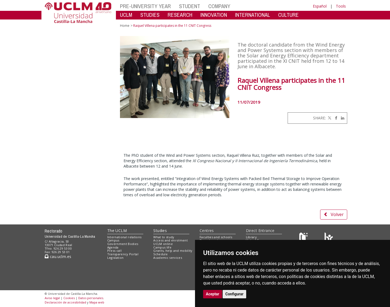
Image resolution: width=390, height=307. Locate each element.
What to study (163, 237)
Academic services (167, 258)
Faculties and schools (216, 237)
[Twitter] (329, 117)
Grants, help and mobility (172, 251)
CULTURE (288, 14)
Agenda (113, 247)
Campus (113, 240)
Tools (341, 6)
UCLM (126, 14)
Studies (160, 230)
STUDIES (150, 14)
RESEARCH (180, 14)
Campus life (162, 247)
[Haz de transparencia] (304, 238)
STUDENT (189, 6)
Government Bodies (122, 244)
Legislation (115, 258)
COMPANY (219, 6)
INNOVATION (213, 14)
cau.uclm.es (58, 256)
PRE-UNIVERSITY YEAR (145, 6)
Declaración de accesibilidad (65, 302)
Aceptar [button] (212, 294)
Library (251, 237)
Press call (114, 251)
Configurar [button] (234, 294)
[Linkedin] (341, 117)
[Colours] (328, 238)
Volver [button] (334, 214)
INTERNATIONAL (252, 14)
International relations (124, 237)
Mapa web (96, 302)
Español (320, 6)
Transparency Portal (122, 254)
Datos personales (90, 298)
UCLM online (163, 244)
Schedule (160, 254)
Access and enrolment (170, 240)
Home (124, 25)
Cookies (69, 298)
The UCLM (117, 230)
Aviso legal (52, 298)
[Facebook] (334, 117)
